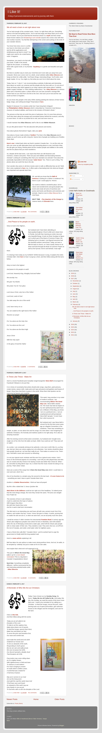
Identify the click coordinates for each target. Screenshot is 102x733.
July (74, 291)
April (74, 299)
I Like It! (14, 12)
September (76, 286)
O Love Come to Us (57, 476)
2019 (72, 273)
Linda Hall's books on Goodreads (82, 191)
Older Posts (59, 699)
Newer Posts (12, 699)
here (21, 257)
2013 (72, 332)
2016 (72, 324)
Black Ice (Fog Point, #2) (79, 195)
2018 (72, 276)
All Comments (75, 179)
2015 (72, 327)
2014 (72, 329)
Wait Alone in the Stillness (16, 490)
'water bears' (37, 160)
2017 (72, 278)
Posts (72, 176)
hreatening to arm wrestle (32, 37)
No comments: (32, 211)
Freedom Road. (46, 519)
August (75, 288)
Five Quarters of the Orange (51, 199)
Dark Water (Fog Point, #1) (79, 209)
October (75, 283)
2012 (72, 335)
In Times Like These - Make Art (19, 377)
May (74, 296)
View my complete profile (85, 164)
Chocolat (46, 201)
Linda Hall (83, 161)
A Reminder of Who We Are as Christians (23, 588)
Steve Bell (49, 381)
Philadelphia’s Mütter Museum (19, 108)
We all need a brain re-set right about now (23, 27)
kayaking (36, 66)
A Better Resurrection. (21, 482)
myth (48, 35)
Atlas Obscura (55, 75)
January (75, 321)
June (74, 294)
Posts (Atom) (19, 703)
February (75, 304)
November (76, 281)
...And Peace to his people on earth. (21, 222)
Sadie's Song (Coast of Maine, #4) (80, 240)
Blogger (61, 725)
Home (35, 699)
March (75, 302)
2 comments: (31, 366)
